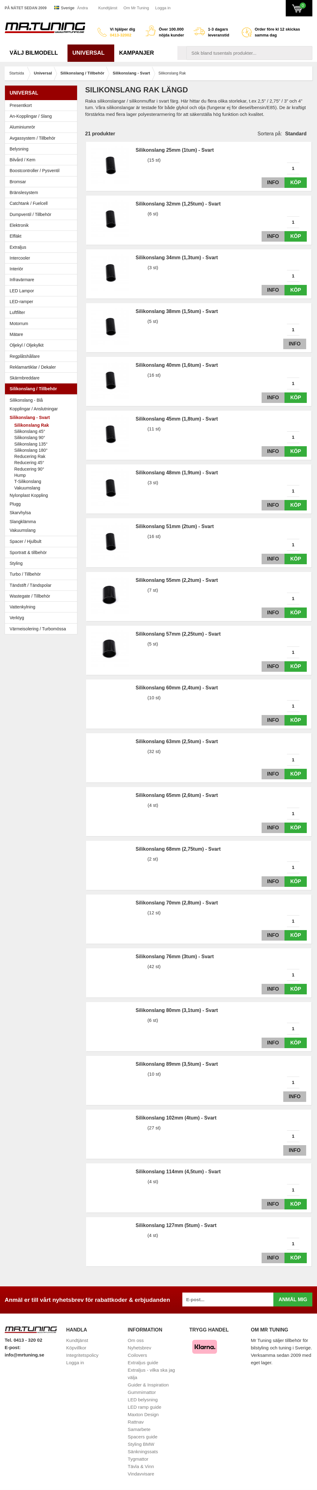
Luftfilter (17, 312)
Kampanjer (136, 53)
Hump (20, 475)
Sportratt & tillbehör (43, 552)
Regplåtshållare (25, 356)
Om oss (136, 1340)
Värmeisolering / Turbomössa (38, 628)
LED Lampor (43, 290)
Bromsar (18, 181)
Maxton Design (143, 1414)
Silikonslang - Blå (43, 400)
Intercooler (20, 258)
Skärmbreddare (25, 377)
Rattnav (136, 1421)
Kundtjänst (107, 8)
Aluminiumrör (43, 127)
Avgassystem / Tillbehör (43, 138)
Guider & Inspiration (148, 1384)
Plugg (43, 504)
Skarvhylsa (20, 512)
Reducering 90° (29, 469)
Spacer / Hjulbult (43, 541)
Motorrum (19, 323)
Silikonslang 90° (29, 437)
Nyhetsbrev (139, 1347)
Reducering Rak (29, 456)
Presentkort (21, 105)
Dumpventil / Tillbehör (43, 214)
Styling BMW (141, 1444)
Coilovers (137, 1355)
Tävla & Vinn (141, 1466)
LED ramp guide (144, 1407)
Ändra (82, 8)
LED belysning (143, 1399)
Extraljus (18, 247)
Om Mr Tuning (136, 8)
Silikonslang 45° (29, 431)
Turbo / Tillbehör (43, 574)
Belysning (43, 148)
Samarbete (139, 1429)
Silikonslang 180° (31, 450)
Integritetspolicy (82, 1355)
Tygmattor (138, 1459)
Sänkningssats (143, 1451)
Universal (90, 53)
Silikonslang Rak (31, 425)
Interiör (43, 268)
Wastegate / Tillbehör (43, 596)
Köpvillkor (76, 1347)
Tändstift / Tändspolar (30, 585)
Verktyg (17, 617)
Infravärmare (22, 279)
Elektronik (43, 225)
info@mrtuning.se (24, 1354)
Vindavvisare (141, 1473)
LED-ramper (21, 301)
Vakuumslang (27, 487)
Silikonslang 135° (31, 444)
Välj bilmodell (36, 53)
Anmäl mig (293, 1299)
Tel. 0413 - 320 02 (23, 1340)
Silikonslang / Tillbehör (43, 388)
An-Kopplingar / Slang (43, 116)
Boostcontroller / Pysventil (34, 170)
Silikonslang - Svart (43, 417)
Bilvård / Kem (43, 159)
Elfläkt (15, 236)
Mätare (43, 334)
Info (271, 182)
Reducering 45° (29, 462)
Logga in (163, 8)
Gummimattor (142, 1392)
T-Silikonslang (27, 481)
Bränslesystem (43, 192)
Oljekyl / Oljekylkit (43, 345)
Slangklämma (43, 521)
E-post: (13, 1347)
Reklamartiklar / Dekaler (33, 367)
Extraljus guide (143, 1362)
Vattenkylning (22, 606)
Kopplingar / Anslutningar (34, 408)
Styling (16, 563)
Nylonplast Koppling (43, 495)
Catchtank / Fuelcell (29, 203)
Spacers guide (143, 1436)
